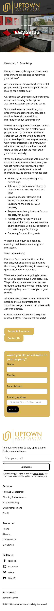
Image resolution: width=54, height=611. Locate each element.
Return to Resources (19, 331)
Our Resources (10, 539)
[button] (48, 7)
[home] (21, 7)
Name (10, 364)
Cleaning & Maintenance (14, 497)
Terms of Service (10, 597)
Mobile (11, 375)
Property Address (16, 397)
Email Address (15, 386)
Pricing (6, 528)
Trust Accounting (11, 502)
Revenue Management (13, 491)
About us (7, 534)
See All (6, 513)
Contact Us (14, 338)
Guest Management (12, 507)
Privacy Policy (9, 592)
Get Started (8, 544)
